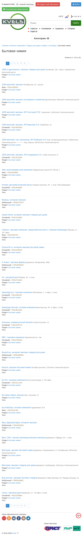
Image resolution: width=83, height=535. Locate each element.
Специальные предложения (15, 9)
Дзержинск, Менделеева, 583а (37, 262)
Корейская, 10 (46, 125)
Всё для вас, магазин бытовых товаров (19, 478)
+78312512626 (16, 157)
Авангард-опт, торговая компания (17, 292)
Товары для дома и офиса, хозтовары (41, 46)
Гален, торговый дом (11, 493)
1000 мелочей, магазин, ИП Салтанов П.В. (21, 112)
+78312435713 (16, 325)
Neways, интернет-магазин (14, 200)
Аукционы (59, 29)
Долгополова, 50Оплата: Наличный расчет (62, 100)
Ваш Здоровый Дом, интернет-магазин (19, 423)
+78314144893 (16, 217)
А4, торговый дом (10, 277)
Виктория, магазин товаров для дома (19, 465)
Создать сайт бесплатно (47, 4)
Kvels (14, 533)
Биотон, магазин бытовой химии (16, 367)
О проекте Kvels (8, 4)
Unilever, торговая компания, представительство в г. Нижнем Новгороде (34, 230)
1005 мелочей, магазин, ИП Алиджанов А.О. (22, 155)
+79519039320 (18, 265)
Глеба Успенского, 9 (50, 155)
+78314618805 (16, 188)
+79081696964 (18, 355)
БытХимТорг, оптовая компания (16, 407)
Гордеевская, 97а (38, 408)
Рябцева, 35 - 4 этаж (26, 277)
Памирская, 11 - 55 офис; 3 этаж (34, 493)
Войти (76, 4)
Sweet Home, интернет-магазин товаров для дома (24, 215)
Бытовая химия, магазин (13, 395)
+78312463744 (12, 235)
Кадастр (33, 31)
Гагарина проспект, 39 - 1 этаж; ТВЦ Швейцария (51, 185)
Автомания (46, 29)
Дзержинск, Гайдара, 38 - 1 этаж (59, 438)
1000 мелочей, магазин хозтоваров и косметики (23, 100)
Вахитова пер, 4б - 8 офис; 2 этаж (49, 307)
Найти (76, 23)
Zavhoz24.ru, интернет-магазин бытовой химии (23, 247)
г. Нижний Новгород (25, 4)
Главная (5, 46)
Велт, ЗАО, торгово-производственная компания (24, 438)
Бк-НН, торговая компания (14, 380)
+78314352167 (16, 295)
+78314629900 (12, 172)
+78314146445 (16, 250)
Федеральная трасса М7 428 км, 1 (46, 170)
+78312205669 (16, 495)
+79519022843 (18, 425)
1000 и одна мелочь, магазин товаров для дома (23, 69)
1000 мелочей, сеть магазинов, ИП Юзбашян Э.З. (24, 140)
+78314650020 (16, 127)
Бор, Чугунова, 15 (32, 395)
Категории (41, 38)
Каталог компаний (17, 46)
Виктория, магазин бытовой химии (17, 450)
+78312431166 (12, 410)
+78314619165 (16, 310)
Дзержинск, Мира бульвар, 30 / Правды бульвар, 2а (58, 478)
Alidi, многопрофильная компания (17, 170)
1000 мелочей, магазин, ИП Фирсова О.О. (21, 125)
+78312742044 (16, 280)
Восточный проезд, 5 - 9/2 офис (38, 380)
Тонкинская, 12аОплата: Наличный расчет (57, 112)
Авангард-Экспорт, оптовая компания (19, 307)
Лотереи (71, 29)
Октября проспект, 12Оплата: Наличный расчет (50, 367)
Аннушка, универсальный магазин (17, 322)
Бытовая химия (14, 75)
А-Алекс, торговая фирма (13, 262)
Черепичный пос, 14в (33, 337)
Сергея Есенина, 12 (41, 322)
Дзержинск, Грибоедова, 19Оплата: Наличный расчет (57, 465)
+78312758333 (16, 340)
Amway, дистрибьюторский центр (17, 185)
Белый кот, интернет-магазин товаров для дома (23, 352)
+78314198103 (12, 87)
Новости (33, 29)
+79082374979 (18, 202)
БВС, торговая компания (13, 337)
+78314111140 (16, 383)
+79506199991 (18, 480)
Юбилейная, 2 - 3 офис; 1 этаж (44, 292)
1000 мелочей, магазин (12, 85)
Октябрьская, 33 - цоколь (33, 85)
